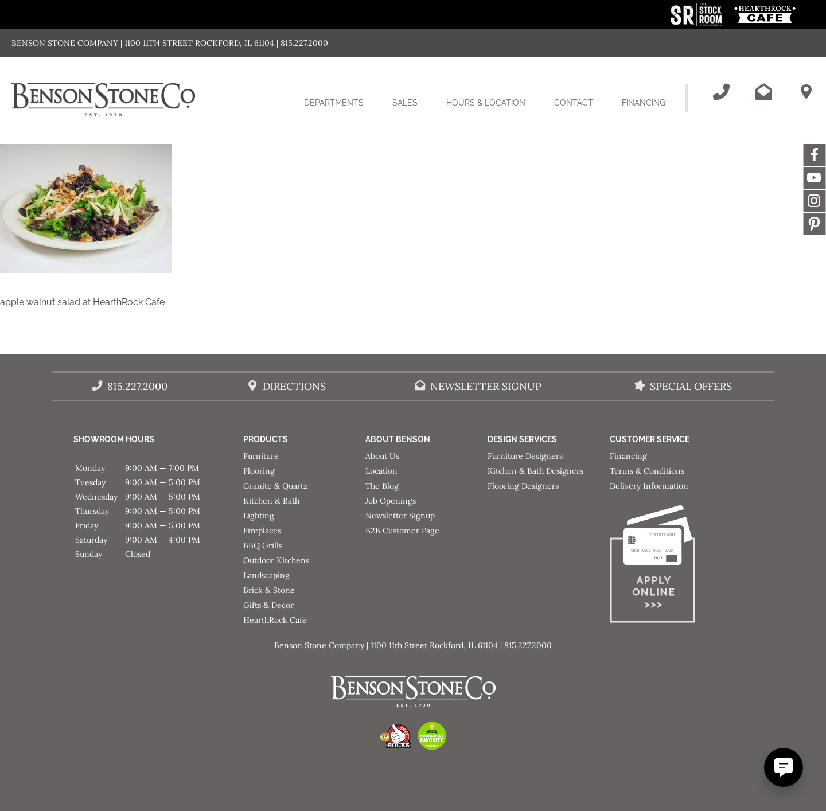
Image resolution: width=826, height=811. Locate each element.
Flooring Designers (523, 486)
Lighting (258, 515)
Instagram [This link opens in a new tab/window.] (814, 200)
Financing (643, 102)
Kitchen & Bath (271, 501)
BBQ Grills (262, 545)
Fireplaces (262, 530)
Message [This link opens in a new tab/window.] (814, 223)
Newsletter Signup (400, 515)
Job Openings (390, 501)
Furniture (261, 456)
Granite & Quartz (275, 486)
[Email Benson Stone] (763, 91)
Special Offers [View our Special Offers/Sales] (691, 386)
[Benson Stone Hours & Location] (806, 91)
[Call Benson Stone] (721, 91)
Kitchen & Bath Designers (535, 471)
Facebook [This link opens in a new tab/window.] (814, 154)
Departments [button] (341, 109)
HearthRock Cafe (275, 620)
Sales (405, 102)
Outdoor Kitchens (276, 560)
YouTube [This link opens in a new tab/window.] (814, 177)
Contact (573, 102)
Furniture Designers (525, 456)
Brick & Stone (269, 590)
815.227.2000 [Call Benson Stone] (137, 386)
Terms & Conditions (647, 471)
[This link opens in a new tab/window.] (697, 22)
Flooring (259, 471)
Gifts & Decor (268, 605)
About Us (382, 456)
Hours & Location (485, 102)
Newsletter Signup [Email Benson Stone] (485, 386)
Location (381, 471)
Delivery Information (649, 486)
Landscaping (266, 575)
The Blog (382, 486)
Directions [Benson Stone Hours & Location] (294, 386)
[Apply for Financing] (671, 566)
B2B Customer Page (402, 530)
